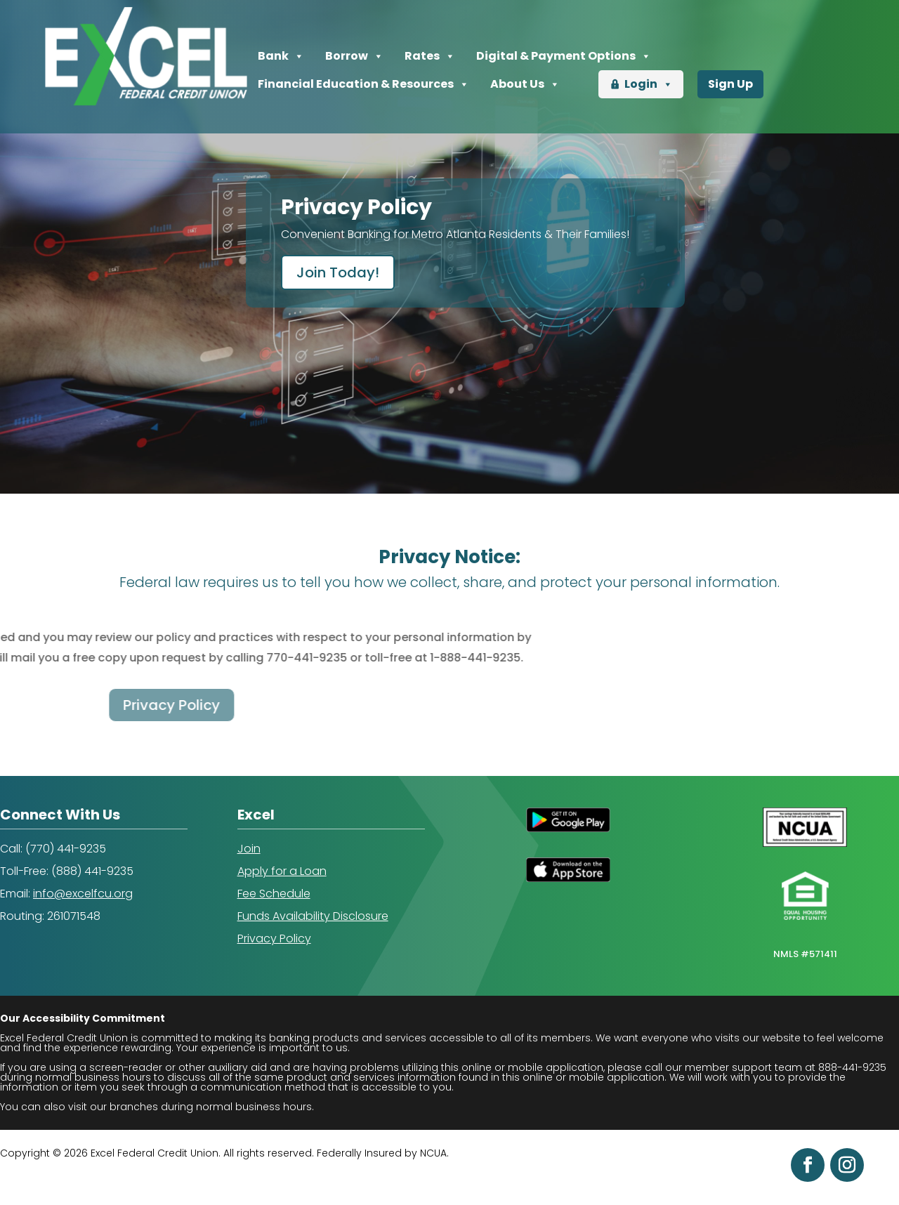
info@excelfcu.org (83, 893)
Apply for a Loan (282, 871)
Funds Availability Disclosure (312, 916)
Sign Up (730, 84)
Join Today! (337, 272)
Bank (281, 56)
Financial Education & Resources (363, 84)
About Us (525, 84)
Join (249, 849)
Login (648, 84)
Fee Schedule (273, 893)
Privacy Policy (274, 938)
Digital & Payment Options (563, 56)
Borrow (354, 56)
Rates (430, 56)
